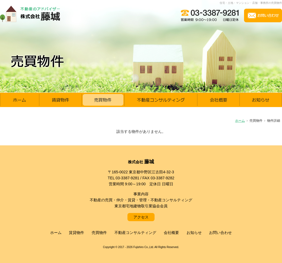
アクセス (141, 217)
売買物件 (99, 232)
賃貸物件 (76, 232)
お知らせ (194, 232)
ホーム (56, 232)
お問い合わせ (220, 232)
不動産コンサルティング (135, 232)
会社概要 (171, 232)
